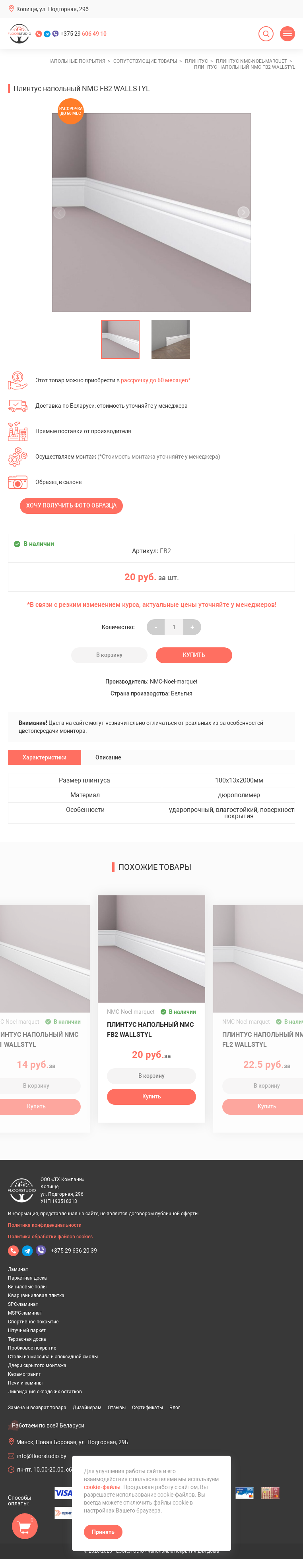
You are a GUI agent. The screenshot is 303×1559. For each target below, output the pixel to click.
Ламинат (18, 1269)
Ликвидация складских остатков (45, 1391)
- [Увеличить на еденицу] (156, 627)
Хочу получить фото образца (71, 505)
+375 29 (83, 34)
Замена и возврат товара (37, 1407)
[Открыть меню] (287, 33)
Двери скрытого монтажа (37, 1365)
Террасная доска (27, 1339)
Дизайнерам (87, 1407)
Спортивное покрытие (33, 1322)
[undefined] (62, 212)
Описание (108, 757)
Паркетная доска (27, 1278)
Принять (103, 1532)
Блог (174, 1407)
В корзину (109, 655)
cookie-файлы (102, 1487)
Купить (194, 655)
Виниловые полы (27, 1287)
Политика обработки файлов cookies (50, 1236)
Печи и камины (25, 1383)
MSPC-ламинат (25, 1313)
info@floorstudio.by (41, 1456)
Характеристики (44, 757)
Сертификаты (147, 1407)
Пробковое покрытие (32, 1348)
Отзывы (117, 1407)
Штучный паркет (27, 1330)
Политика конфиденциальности (45, 1225)
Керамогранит (24, 1374)
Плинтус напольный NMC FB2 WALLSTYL (150, 1029)
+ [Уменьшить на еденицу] (192, 627)
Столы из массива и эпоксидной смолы (53, 1357)
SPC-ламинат (23, 1304)
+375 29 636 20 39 (74, 1250)
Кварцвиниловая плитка (36, 1295)
